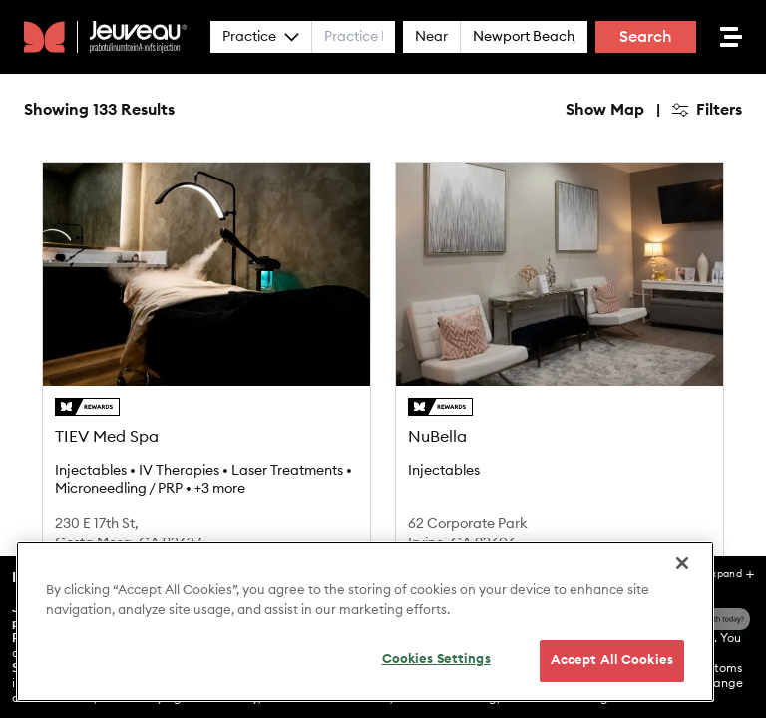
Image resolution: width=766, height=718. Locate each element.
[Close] (682, 563)
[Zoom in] (741, 98)
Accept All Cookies (612, 660)
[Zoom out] (741, 127)
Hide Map (428, 110)
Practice (260, 37)
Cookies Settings (436, 659)
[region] (365, 621)
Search (645, 37)
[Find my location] (741, 194)
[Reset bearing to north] (741, 156)
